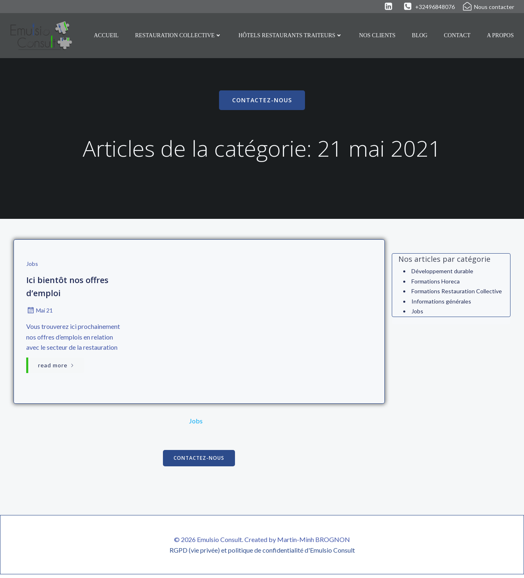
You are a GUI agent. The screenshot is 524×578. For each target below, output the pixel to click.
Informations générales (441, 301)
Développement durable (442, 271)
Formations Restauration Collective (456, 291)
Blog (420, 35)
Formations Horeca (435, 281)
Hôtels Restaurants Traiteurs (291, 35)
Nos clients (377, 35)
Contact (457, 35)
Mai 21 (39, 312)
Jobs (32, 265)
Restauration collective (179, 35)
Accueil (106, 35)
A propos (500, 35)
